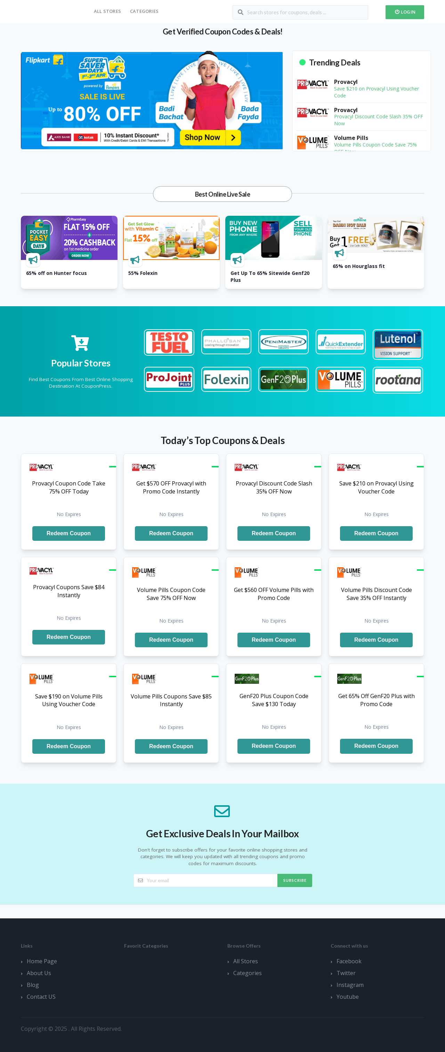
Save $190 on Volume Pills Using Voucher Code (69, 700)
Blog (33, 985)
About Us (39, 973)
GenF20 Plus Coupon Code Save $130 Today (274, 700)
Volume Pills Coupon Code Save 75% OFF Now (171, 594)
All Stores (107, 11)
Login (404, 12)
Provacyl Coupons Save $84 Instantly (68, 591)
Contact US (41, 996)
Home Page (42, 961)
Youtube (348, 996)
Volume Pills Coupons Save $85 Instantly (171, 700)
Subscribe (295, 880)
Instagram (350, 985)
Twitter (346, 973)
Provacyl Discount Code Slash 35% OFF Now (274, 487)
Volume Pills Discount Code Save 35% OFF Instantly (376, 594)
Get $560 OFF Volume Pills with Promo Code (274, 594)
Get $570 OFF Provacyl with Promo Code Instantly (171, 487)
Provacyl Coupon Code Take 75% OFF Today (68, 487)
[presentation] (27, 99)
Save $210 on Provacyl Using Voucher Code (376, 487)
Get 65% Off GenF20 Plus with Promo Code (376, 700)
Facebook (349, 961)
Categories (144, 11)
